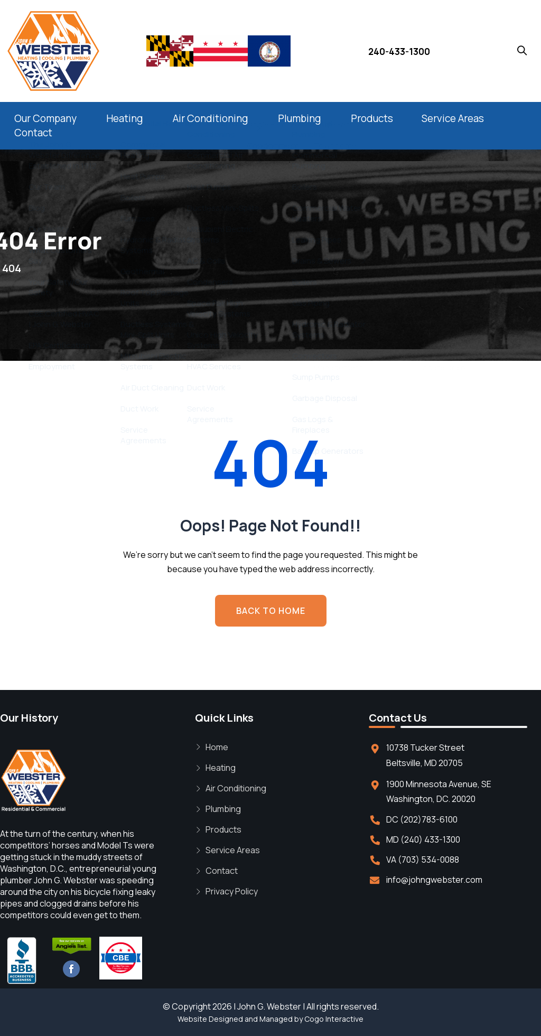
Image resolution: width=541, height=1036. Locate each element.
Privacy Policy (232, 891)
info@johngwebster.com (434, 879)
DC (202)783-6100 (422, 819)
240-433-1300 (399, 51)
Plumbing (299, 118)
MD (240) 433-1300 (423, 839)
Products (372, 118)
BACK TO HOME (270, 611)
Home (217, 747)
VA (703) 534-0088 (422, 859)
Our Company (45, 118)
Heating (124, 118)
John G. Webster (269, 1006)
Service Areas (453, 118)
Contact (33, 132)
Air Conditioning (210, 118)
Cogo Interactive (333, 1019)
